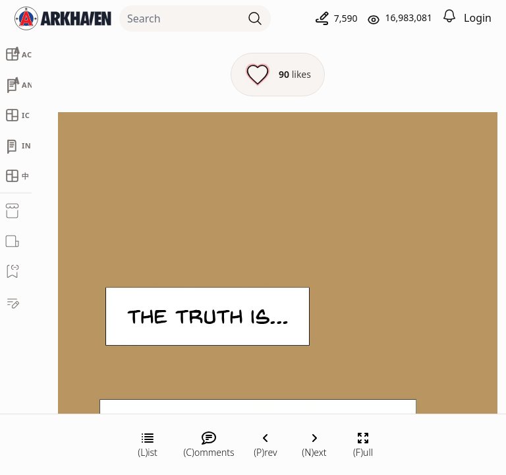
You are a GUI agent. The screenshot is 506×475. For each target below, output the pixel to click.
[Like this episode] (278, 74)
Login (478, 18)
